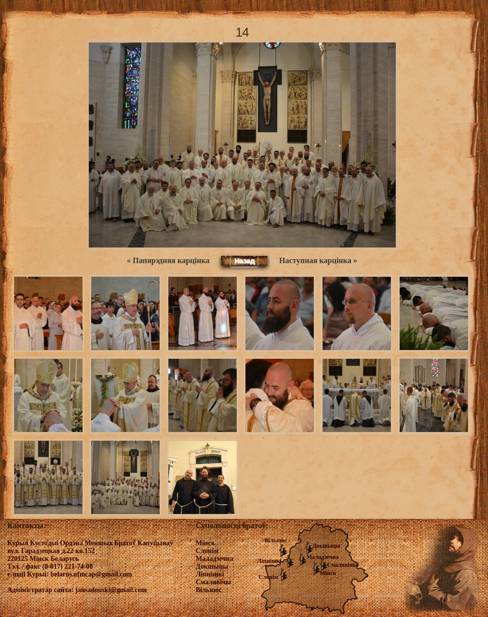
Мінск (328, 573)
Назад (244, 261)
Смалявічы (342, 564)
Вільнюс (275, 540)
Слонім (268, 577)
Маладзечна (322, 557)
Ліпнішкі (269, 560)
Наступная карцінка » (318, 260)
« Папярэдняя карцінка (168, 260)
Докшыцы (326, 545)
